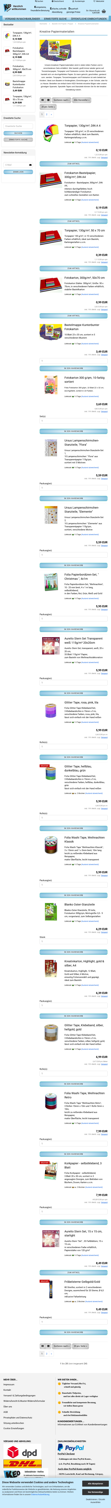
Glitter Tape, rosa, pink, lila (81, 702)
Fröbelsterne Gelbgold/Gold (82, 1281)
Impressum (8, 1384)
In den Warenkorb (73, 368)
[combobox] (61, 100)
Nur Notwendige (95, 1492)
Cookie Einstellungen (13, 1428)
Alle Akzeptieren (95, 1483)
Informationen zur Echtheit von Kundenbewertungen (82, 1424)
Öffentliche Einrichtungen (89, 18)
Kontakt (7, 1390)
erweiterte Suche (55, 18)
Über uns (7, 1406)
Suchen (18, 133)
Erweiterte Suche (18, 140)
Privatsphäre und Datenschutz (17, 1417)
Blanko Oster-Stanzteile (79, 904)
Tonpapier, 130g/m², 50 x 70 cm (84, 230)
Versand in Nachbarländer (22, 18)
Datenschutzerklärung (40, 1494)
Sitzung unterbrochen (13, 1423)
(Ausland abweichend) (90, 142)
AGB (5, 1412)
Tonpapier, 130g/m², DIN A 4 (82, 125)
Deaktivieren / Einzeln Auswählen (95, 1500)
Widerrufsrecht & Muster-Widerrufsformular (24, 1401)
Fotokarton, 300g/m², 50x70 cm (84, 277)
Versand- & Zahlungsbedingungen (19, 1395)
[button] (43, 100)
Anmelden (18, 172)
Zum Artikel (73, 164)
